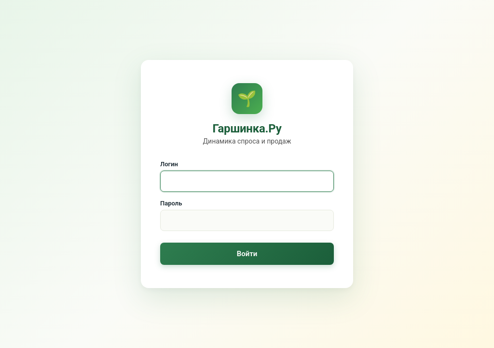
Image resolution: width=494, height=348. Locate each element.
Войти (247, 253)
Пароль (171, 203)
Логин (169, 164)
